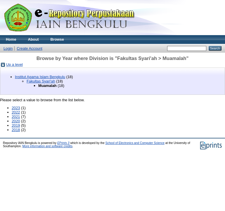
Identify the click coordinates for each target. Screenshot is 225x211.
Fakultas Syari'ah (41, 81)
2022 (16, 112)
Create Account (29, 48)
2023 (16, 108)
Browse (57, 39)
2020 (16, 121)
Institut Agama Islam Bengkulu (40, 77)
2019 (16, 125)
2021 (16, 116)
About (33, 39)
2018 (16, 130)
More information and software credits (47, 146)
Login (8, 48)
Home (11, 39)
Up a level (14, 64)
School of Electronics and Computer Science (135, 143)
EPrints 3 (63, 143)
